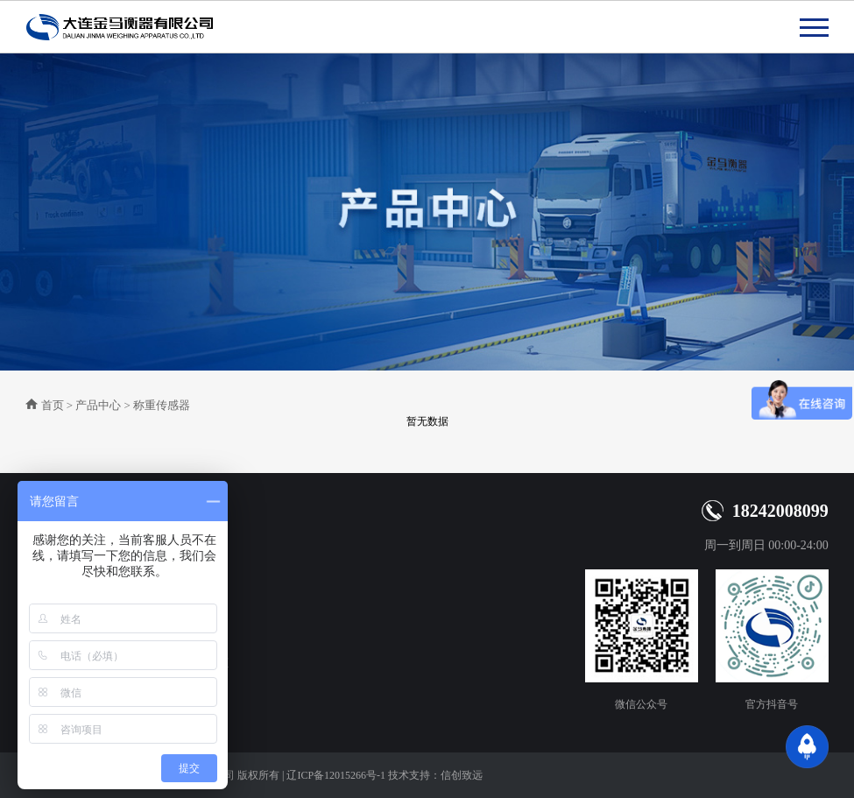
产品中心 (98, 405)
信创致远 (462, 775)
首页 (52, 405)
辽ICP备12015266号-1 (335, 775)
